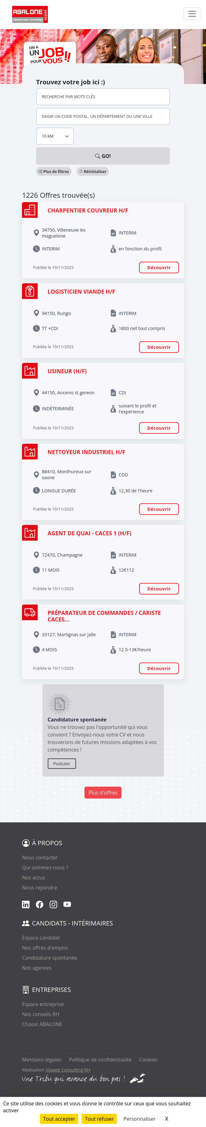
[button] (54, 171)
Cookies (148, 1059)
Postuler (61, 764)
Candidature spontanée (49, 957)
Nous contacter (40, 857)
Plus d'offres (103, 792)
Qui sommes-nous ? (45, 867)
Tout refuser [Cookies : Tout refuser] (99, 1118)
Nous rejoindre (39, 887)
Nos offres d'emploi (45, 947)
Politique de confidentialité (100, 1059)
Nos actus (33, 877)
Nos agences (37, 967)
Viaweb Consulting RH (68, 1070)
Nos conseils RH (40, 1014)
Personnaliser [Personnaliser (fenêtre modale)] (139, 1118)
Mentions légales (41, 1059)
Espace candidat (41, 937)
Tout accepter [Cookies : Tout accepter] (59, 1118)
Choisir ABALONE (42, 1024)
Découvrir (159, 267)
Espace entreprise (43, 1004)
